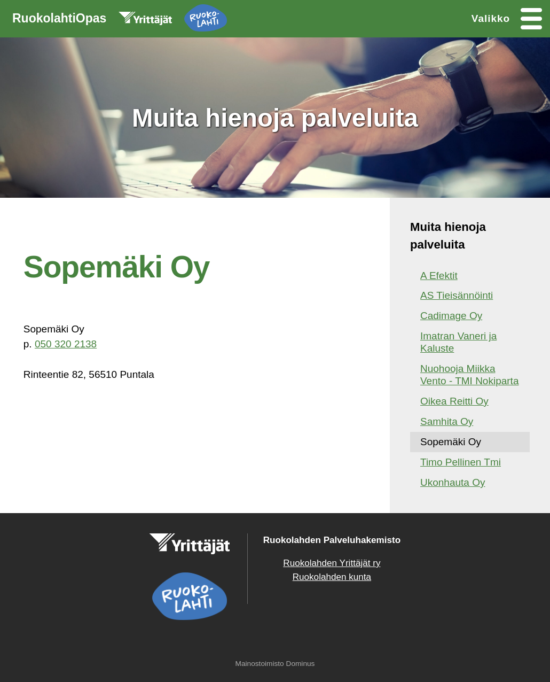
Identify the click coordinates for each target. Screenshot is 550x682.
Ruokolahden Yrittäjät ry (331, 563)
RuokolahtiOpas (119, 20)
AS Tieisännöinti (456, 295)
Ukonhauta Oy (452, 482)
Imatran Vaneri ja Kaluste (458, 342)
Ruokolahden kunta (332, 577)
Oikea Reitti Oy (454, 401)
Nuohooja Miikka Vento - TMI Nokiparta (469, 374)
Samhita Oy (446, 421)
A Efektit (439, 275)
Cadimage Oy (451, 315)
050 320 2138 (66, 344)
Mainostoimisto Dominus (275, 664)
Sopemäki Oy (450, 441)
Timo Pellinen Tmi (460, 462)
